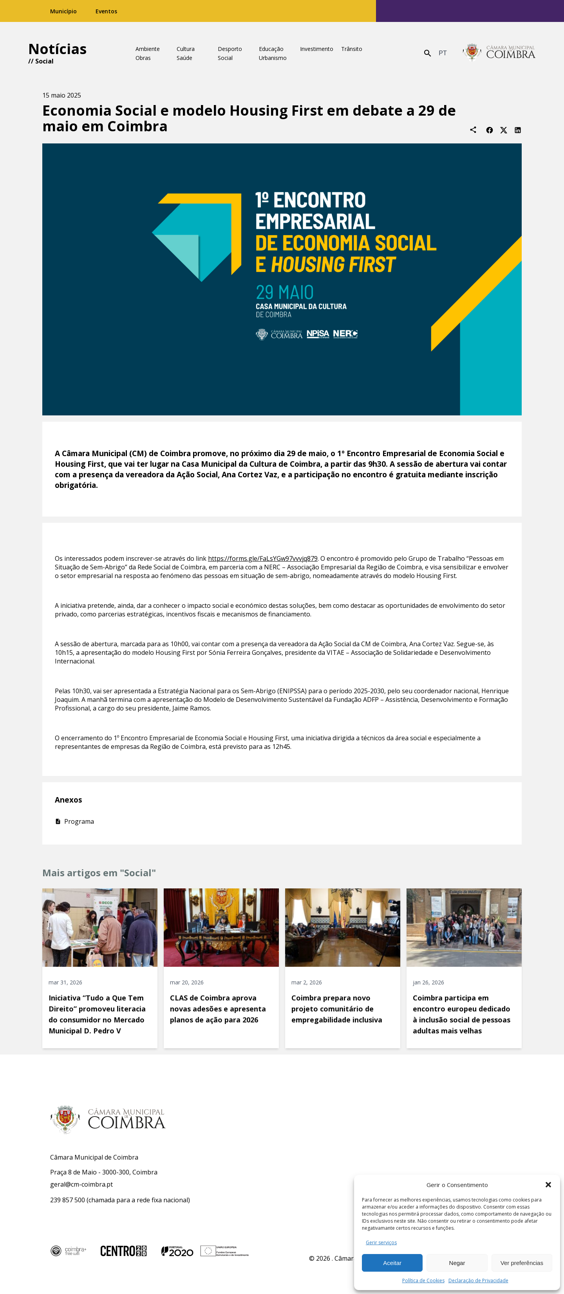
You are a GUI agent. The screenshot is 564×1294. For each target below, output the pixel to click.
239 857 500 (67, 1200)
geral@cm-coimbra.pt (81, 1184)
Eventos (106, 11)
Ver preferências (522, 1263)
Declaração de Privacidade (478, 1280)
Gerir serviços (381, 1242)
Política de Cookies (423, 1280)
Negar (457, 1263)
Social (44, 61)
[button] (548, 1185)
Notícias (57, 48)
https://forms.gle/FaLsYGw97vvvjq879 (263, 558)
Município (63, 11)
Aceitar (392, 1263)
